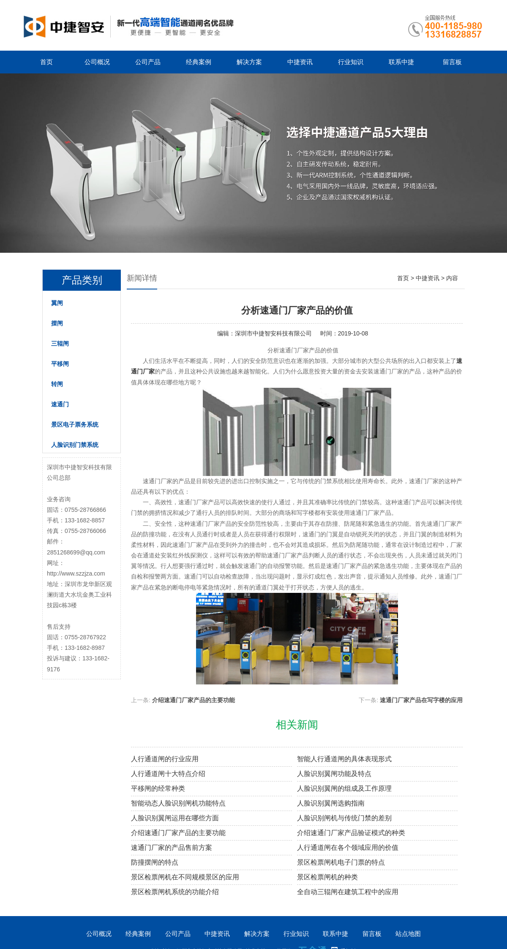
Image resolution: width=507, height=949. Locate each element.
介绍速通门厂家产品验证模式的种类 (351, 832)
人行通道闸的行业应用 (165, 758)
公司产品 (148, 61)
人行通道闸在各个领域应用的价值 (347, 847)
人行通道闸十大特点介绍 (168, 773)
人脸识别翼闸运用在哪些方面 (175, 818)
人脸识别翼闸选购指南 (331, 803)
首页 (46, 61)
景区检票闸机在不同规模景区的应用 (185, 877)
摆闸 (57, 323)
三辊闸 (60, 343)
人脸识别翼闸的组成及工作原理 (344, 788)
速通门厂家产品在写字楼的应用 (421, 700)
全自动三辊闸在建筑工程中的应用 (347, 891)
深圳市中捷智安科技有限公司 (273, 333)
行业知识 (350, 61)
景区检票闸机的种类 (327, 877)
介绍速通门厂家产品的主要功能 (193, 700)
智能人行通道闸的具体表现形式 (344, 758)
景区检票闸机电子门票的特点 (341, 862)
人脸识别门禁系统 (74, 444)
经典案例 (198, 61)
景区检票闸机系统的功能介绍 (175, 891)
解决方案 (249, 61)
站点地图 (408, 933)
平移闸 (60, 363)
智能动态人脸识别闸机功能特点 (178, 803)
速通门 (60, 404)
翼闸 (57, 303)
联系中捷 (401, 61)
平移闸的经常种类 (158, 788)
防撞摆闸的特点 (154, 862)
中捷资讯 (300, 61)
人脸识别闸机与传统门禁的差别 (344, 818)
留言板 (452, 61)
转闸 (57, 384)
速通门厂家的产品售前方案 (171, 847)
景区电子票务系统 (74, 424)
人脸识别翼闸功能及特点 (334, 773)
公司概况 (97, 61)
